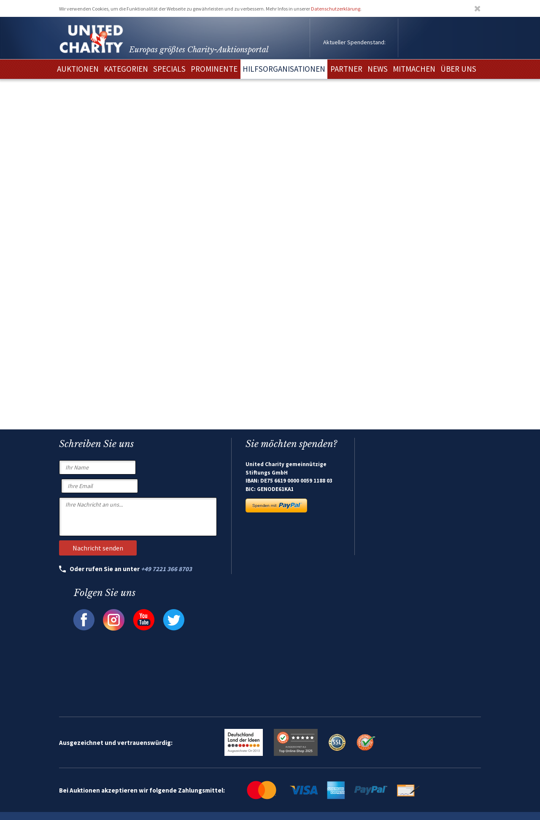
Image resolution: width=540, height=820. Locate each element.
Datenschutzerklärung (335, 8)
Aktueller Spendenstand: (354, 42)
